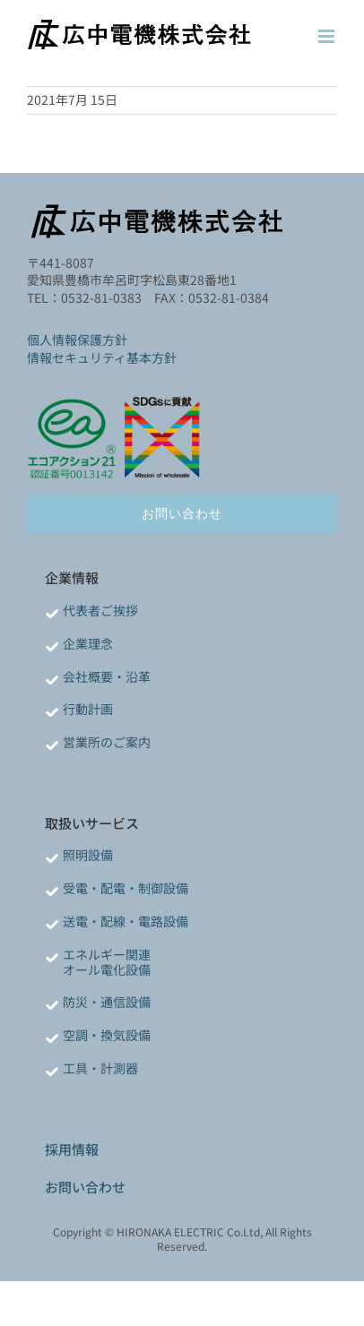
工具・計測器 (100, 1068)
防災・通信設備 (107, 1002)
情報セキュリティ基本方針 (102, 357)
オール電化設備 (107, 969)
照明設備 (88, 855)
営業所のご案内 (107, 742)
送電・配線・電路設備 (125, 921)
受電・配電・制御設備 (125, 888)
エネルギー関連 (107, 954)
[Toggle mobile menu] (327, 36)
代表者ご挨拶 (100, 610)
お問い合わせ (85, 1186)
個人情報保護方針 (77, 340)
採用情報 (72, 1149)
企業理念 (88, 643)
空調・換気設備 (107, 1035)
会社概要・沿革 (107, 676)
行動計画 (88, 709)
